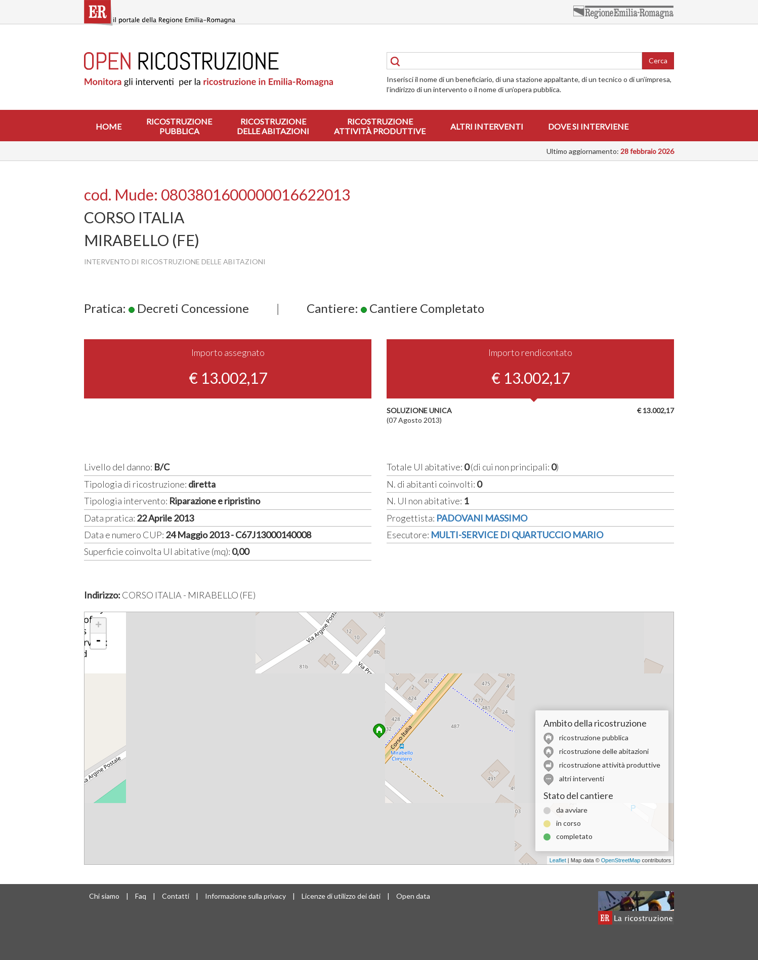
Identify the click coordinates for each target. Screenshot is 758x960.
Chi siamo (104, 896)
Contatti (175, 896)
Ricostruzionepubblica (179, 126)
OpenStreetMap (621, 860)
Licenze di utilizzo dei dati (341, 896)
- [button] (98, 641)
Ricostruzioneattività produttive (380, 126)
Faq (140, 896)
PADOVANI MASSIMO (481, 518)
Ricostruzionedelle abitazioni (273, 126)
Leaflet (558, 860)
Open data (413, 896)
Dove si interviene (588, 126)
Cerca (658, 60)
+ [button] (98, 625)
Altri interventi (486, 126)
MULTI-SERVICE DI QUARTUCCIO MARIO (517, 534)
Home (108, 126)
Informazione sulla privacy (245, 896)
